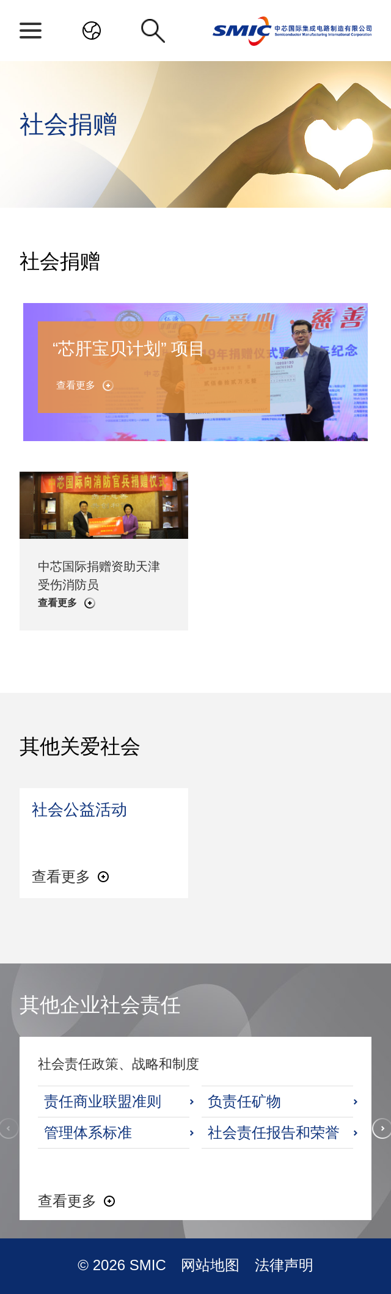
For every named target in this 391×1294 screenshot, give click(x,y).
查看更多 (75, 385)
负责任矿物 (244, 1101)
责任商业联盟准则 (102, 1101)
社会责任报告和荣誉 (274, 1132)
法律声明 (284, 1265)
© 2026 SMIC (124, 1265)
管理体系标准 (88, 1132)
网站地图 (212, 1265)
